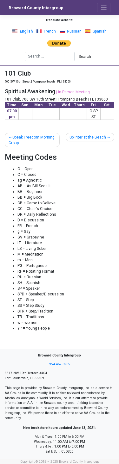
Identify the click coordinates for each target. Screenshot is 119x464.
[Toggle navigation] (104, 8)
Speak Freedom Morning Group (32, 140)
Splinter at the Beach (87, 137)
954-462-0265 (59, 364)
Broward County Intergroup (36, 7)
